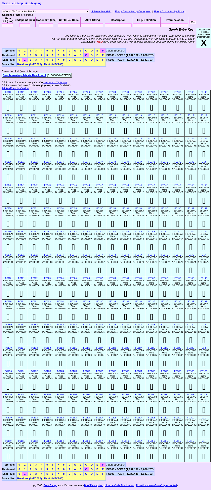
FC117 (99, 115)
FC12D (177, 138)
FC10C (164, 92)
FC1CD (177, 371)
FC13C (164, 162)
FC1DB (151, 394)
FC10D (177, 92)
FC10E (191, 92)
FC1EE (190, 417)
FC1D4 (60, 394)
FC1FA (138, 441)
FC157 (99, 208)
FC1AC (164, 324)
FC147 (99, 185)
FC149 (125, 185)
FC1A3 (47, 324)
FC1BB (151, 348)
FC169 (125, 231)
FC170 (8, 255)
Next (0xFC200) (53, 64)
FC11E (191, 115)
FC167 (99, 231)
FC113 (47, 115)
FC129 (125, 138)
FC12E (191, 138)
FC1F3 (47, 441)
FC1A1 (21, 324)
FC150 (8, 208)
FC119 (125, 115)
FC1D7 (99, 394)
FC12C (164, 138)
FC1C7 (99, 371)
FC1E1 (21, 417)
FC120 (8, 138)
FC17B (151, 255)
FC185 (73, 278)
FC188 (112, 278)
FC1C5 (73, 371)
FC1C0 (8, 371)
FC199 (125, 301)
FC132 (34, 162)
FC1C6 (86, 371)
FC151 (21, 208)
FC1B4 (60, 348)
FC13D (177, 162)
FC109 (125, 92)
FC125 (73, 138)
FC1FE (191, 441)
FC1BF (203, 348)
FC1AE (190, 324)
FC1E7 (99, 417)
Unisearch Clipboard (55, 82)
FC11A (138, 115)
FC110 (8, 115)
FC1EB (151, 417)
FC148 (112, 185)
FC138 (112, 162)
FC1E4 (60, 417)
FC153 (47, 208)
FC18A (138, 278)
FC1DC (164, 394)
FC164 (60, 231)
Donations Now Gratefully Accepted (156, 485)
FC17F (204, 255)
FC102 (34, 92)
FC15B (151, 208)
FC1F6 (86, 441)
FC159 (125, 208)
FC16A (138, 231)
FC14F (204, 185)
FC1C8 (112, 371)
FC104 (60, 92)
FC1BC (164, 348)
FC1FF (203, 441)
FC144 (60, 185)
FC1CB (151, 371)
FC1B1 (21, 348)
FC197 (99, 301)
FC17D (177, 255)
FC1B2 (34, 348)
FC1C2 (34, 371)
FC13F (204, 162)
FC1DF (203, 394)
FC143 (47, 185)
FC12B (151, 138)
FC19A (138, 301)
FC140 (8, 185)
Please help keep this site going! (22, 3)
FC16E (191, 231)
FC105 (73, 92)
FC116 (86, 115)
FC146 (86, 185)
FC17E (191, 255)
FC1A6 (86, 324)
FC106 (86, 92)
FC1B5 (73, 348)
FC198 (112, 301)
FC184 (60, 278)
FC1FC (164, 441)
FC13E (191, 162)
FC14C (164, 185)
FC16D (177, 231)
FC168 (112, 231)
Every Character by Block (169, 11)
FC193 (47, 301)
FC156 (86, 208)
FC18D (177, 278)
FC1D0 (8, 394)
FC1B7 (99, 348)
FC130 (8, 162)
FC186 (86, 278)
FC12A (138, 138)
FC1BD (177, 348)
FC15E (191, 208)
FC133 (47, 162)
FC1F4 (60, 441)
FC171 (21, 255)
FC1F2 (34, 441)
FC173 (47, 255)
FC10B (151, 92)
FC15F (204, 208)
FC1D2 (34, 394)
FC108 (112, 92)
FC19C (164, 301)
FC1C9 (125, 371)
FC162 (34, 231)
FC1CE (190, 371)
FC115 (73, 115)
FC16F (204, 231)
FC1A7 (99, 324)
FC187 (99, 278)
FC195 (73, 301)
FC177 (99, 255)
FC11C (164, 115)
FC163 (47, 231)
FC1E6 (86, 417)
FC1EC (164, 417)
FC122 (34, 138)
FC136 (86, 162)
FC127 (99, 138)
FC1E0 (8, 417)
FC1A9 (125, 324)
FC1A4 (60, 324)
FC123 (47, 138)
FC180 (8, 278)
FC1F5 (73, 441)
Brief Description (93, 485)
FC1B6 (86, 348)
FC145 (73, 185)
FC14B (151, 185)
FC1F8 (112, 441)
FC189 (125, 278)
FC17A (138, 255)
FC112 (34, 115)
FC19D (177, 301)
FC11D (177, 115)
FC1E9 (125, 417)
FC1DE (190, 394)
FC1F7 (99, 441)
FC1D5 (73, 394)
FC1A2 (34, 324)
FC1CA (138, 371)
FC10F (204, 92)
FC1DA (138, 394)
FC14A (138, 185)
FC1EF (203, 417)
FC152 (34, 208)
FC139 (125, 162)
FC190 (8, 301)
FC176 (86, 255)
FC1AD (177, 324)
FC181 (21, 278)
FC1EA (138, 417)
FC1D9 (125, 394)
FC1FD (177, 441)
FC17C (164, 255)
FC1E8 (112, 417)
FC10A (138, 92)
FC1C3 (47, 371)
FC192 (34, 301)
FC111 (21, 115)
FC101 (21, 92)
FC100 (8, 92)
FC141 (21, 185)
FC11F (204, 115)
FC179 (125, 255)
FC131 (21, 162)
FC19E (191, 301)
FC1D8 (112, 394)
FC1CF (203, 371)
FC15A (138, 208)
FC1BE (190, 348)
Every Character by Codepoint (133, 11)
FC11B (151, 115)
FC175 (73, 255)
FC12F (204, 138)
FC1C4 (60, 371)
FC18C (164, 278)
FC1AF (203, 324)
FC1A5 (73, 324)
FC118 (112, 115)
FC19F (204, 301)
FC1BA (138, 348)
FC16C (164, 231)
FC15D (177, 208)
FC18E (191, 278)
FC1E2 (34, 417)
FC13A (138, 162)
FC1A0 (8, 324)
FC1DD (177, 394)
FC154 (60, 208)
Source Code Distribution (119, 485)
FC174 (60, 255)
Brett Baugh (50, 485)
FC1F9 (125, 441)
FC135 (73, 162)
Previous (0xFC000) (29, 64)
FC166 (86, 231)
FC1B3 (47, 348)
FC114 (60, 115)
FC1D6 (86, 394)
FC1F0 (8, 441)
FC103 (47, 92)
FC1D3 (47, 394)
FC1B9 (125, 348)
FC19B (151, 301)
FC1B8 (112, 348)
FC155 (73, 208)
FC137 (99, 162)
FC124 (60, 138)
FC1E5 (73, 417)
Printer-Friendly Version (15, 88)
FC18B (151, 278)
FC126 (86, 138)
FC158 (112, 208)
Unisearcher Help (101, 11)
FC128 (112, 138)
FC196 (86, 301)
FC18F (204, 278)
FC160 (8, 231)
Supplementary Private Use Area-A (24, 75)
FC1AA (138, 324)
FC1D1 (21, 394)
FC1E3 (47, 417)
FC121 (21, 138)
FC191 (21, 301)
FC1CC (164, 371)
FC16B (151, 231)
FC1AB (151, 324)
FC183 (47, 278)
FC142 (34, 185)
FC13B (151, 162)
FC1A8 (112, 324)
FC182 (34, 278)
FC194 (60, 301)
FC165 (73, 231)
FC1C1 (21, 371)
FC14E (191, 185)
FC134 (60, 162)
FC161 (21, 231)
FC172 (34, 255)
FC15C (164, 208)
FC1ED (177, 417)
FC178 (112, 255)
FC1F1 (21, 441)
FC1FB (151, 441)
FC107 (99, 92)
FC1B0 (8, 348)
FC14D (177, 185)
